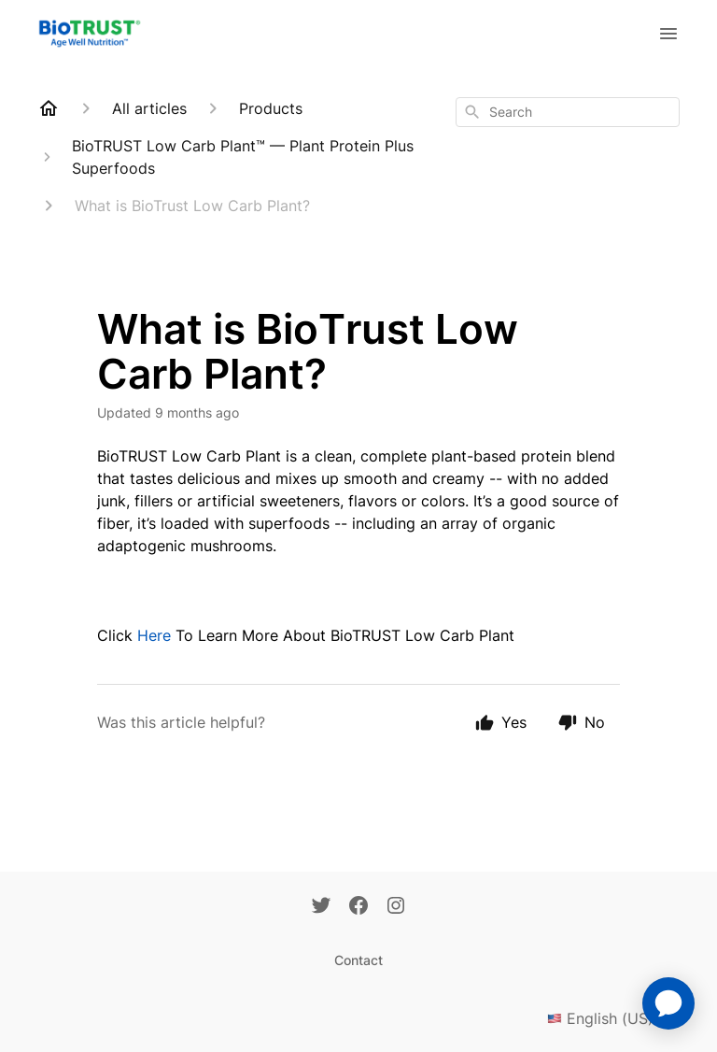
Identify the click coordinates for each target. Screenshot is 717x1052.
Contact (358, 960)
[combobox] (568, 112)
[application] (668, 1003)
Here (154, 635)
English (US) (613, 1018)
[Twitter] (321, 907)
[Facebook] (358, 907)
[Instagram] (396, 907)
